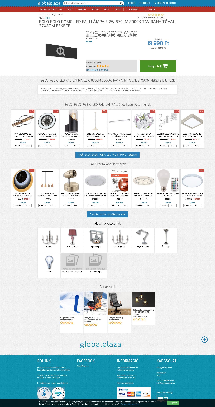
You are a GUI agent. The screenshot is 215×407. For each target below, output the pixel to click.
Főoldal (41, 15)
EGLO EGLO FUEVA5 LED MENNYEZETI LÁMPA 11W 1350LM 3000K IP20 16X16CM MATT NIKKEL (192, 135)
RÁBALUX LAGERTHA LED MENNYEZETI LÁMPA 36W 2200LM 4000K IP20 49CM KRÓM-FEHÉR (144, 195)
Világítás (55, 15)
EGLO (47, 18)
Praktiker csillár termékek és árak (107, 214)
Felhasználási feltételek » (126, 378)
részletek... (89, 41)
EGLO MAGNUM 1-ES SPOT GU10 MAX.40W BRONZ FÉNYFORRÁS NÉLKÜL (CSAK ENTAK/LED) (71, 195)
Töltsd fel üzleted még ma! (50, 378)
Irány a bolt (158, 66)
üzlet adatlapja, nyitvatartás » (97, 70)
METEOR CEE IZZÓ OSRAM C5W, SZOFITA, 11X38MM (119, 195)
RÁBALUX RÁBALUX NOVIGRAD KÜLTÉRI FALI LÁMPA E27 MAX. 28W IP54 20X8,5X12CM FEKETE (71, 135)
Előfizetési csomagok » (125, 370)
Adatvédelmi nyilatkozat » (126, 375)
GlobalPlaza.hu (83, 366)
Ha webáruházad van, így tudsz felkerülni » (53, 383)
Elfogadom (173, 403)
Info (27, 146)
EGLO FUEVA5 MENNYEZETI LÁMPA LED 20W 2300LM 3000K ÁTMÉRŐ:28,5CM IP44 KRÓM (192, 195)
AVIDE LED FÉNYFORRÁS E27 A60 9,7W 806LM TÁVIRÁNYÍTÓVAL (168, 195)
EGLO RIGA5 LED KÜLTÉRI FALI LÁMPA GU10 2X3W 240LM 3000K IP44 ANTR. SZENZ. (168, 135)
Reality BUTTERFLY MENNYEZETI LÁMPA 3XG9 (144, 135)
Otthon (48, 15)
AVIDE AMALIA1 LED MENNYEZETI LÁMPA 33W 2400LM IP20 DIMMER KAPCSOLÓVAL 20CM (23, 195)
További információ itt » (131, 404)
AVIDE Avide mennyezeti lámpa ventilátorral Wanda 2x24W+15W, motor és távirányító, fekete (47, 135)
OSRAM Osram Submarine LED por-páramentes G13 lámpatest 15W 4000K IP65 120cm (119, 135)
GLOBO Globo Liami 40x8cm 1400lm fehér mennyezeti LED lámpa (95, 195)
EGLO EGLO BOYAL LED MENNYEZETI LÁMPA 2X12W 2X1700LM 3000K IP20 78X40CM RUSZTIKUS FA (23, 135)
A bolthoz (18, 146)
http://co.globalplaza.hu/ (166, 383)
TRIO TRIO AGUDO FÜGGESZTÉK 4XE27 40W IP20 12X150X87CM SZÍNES (47, 195)
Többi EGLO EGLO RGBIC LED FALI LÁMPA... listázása (107, 154)
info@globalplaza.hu (164, 367)
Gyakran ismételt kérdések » (127, 367)
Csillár (61, 15)
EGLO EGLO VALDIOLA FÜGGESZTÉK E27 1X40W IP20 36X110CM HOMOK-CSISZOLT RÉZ (95, 135)
